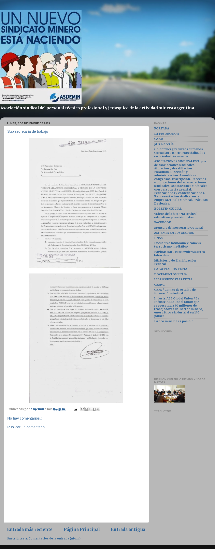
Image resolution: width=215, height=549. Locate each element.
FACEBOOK (162, 222)
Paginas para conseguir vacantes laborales (179, 253)
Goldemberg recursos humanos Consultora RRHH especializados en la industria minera (179, 152)
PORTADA (161, 128)
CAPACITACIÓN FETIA (170, 269)
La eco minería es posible (173, 321)
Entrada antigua (128, 529)
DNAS (158, 238)
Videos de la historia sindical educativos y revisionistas (176, 215)
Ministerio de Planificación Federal (175, 262)
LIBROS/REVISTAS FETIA (173, 279)
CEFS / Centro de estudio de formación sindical (175, 291)
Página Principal (82, 529)
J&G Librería (164, 144)
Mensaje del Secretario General (178, 227)
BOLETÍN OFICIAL (168, 208)
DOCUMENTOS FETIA (170, 274)
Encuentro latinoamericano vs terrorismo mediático (177, 244)
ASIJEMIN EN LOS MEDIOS (174, 233)
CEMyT (159, 284)
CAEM (158, 139)
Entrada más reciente (30, 529)
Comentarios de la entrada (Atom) (54, 538)
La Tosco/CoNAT (167, 134)
